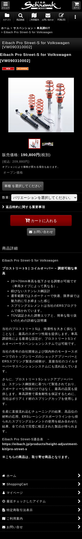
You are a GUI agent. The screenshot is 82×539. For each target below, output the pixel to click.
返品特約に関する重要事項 (23, 207)
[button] (5, 5)
